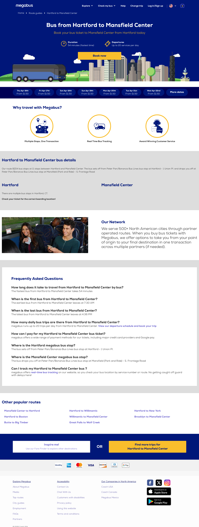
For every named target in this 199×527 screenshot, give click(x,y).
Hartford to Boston (16, 416)
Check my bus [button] (105, 6)
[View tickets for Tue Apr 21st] (131, 92)
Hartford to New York (147, 410)
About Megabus (21, 486)
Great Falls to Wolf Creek (84, 422)
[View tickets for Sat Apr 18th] (66, 92)
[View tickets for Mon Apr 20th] (109, 92)
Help (123, 6)
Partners (17, 519)
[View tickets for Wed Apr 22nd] (153, 92)
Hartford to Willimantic (83, 410)
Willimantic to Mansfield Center (88, 416)
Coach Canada (109, 492)
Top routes (18, 497)
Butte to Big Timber (16, 422)
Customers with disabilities (71, 497)
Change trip (136, 6)
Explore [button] (86, 6)
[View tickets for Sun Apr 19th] (87, 92)
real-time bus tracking (44, 372)
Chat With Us (64, 492)
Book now (99, 55)
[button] (172, 6)
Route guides (35, 13)
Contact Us (63, 486)
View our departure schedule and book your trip (127, 326)
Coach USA (107, 486)
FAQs (15, 514)
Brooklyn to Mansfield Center (152, 416)
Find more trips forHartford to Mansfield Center (147, 446)
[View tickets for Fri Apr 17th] (44, 92)
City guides (18, 503)
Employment (19, 508)
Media (16, 492)
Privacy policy (64, 503)
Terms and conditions (68, 514)
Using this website (66, 508)
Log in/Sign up (155, 6)
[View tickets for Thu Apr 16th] (22, 92)
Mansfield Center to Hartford (22, 410)
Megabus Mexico (110, 497)
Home (21, 13)
